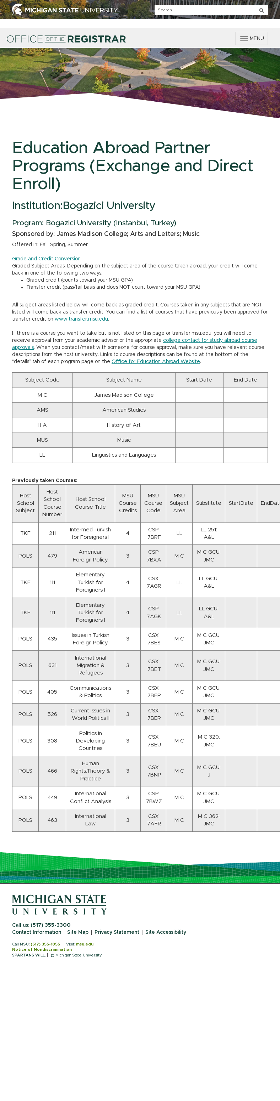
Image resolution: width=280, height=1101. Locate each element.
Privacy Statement (117, 932)
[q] (211, 10)
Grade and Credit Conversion (46, 258)
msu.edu (84, 944)
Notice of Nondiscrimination (42, 950)
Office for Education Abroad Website (156, 361)
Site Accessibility (165, 932)
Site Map (77, 932)
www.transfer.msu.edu (81, 319)
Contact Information (36, 932)
